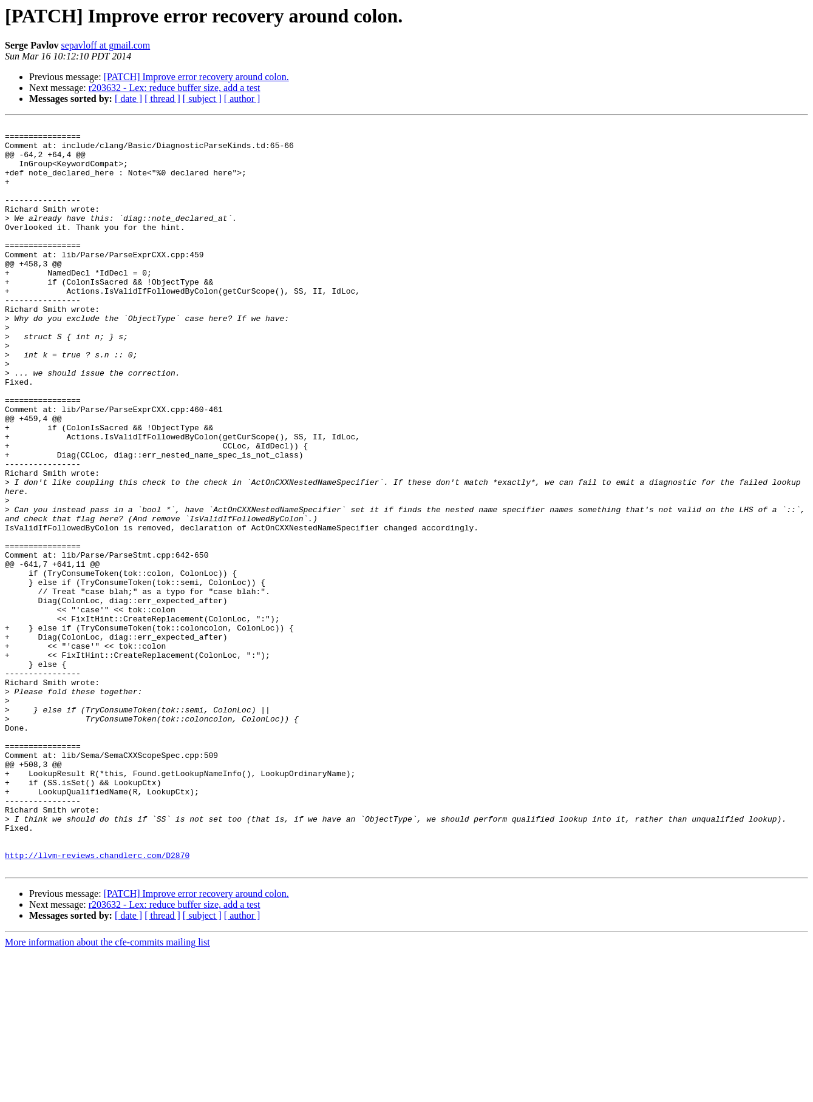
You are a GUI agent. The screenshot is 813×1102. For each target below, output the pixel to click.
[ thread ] (162, 98)
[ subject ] (202, 98)
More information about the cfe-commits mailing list (107, 1091)
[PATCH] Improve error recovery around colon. (196, 77)
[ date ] (128, 98)
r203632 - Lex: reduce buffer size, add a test (174, 88)
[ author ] (242, 98)
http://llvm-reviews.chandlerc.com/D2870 (97, 1002)
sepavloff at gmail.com (105, 45)
